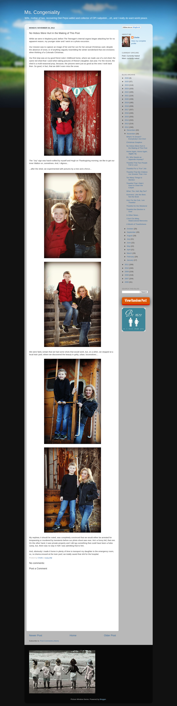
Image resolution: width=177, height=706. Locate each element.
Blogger (103, 699)
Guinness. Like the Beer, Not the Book (136, 196)
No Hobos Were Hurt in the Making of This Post (136, 147)
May (129, 246)
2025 (127, 82)
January (130, 260)
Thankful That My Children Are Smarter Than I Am (136, 173)
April (129, 250)
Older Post (110, 635)
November (131, 134)
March (129, 253)
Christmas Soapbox (134, 142)
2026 (127, 78)
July (129, 239)
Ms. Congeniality (42, 12)
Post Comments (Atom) (49, 641)
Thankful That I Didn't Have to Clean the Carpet (134, 185)
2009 (127, 272)
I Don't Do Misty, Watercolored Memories (136, 220)
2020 (127, 99)
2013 (127, 124)
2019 (127, 103)
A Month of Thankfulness (136, 224)
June (129, 243)
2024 (127, 85)
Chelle (136, 37)
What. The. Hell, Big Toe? (136, 191)
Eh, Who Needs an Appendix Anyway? (135, 158)
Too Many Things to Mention (134, 179)
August (130, 236)
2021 (127, 96)
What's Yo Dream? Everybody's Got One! (136, 138)
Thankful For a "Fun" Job (136, 169)
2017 (127, 110)
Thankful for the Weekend (136, 206)
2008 (127, 275)
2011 (127, 264)
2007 (127, 279)
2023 (127, 89)
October (130, 229)
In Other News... (132, 215)
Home (73, 635)
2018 (127, 106)
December (131, 130)
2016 (127, 113)
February (131, 257)
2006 (127, 282)
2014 (127, 120)
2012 (127, 127)
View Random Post (136, 300)
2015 (127, 117)
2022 (127, 92)
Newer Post (35, 635)
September (131, 232)
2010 (127, 268)
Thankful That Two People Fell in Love (136, 164)
